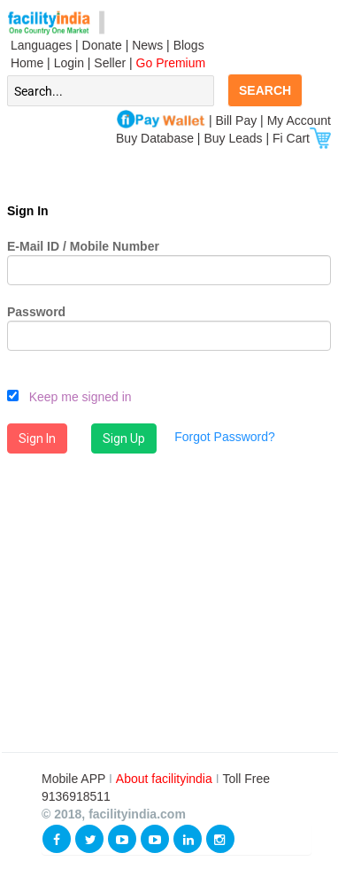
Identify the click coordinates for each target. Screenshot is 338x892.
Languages (39, 45)
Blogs (188, 45)
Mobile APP (75, 779)
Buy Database (155, 138)
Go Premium (171, 63)
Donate (102, 45)
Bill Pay (238, 120)
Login (69, 63)
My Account (299, 120)
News (149, 45)
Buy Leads (233, 138)
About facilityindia (166, 779)
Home (25, 63)
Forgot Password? (224, 437)
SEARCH (265, 90)
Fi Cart (302, 138)
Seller (110, 63)
